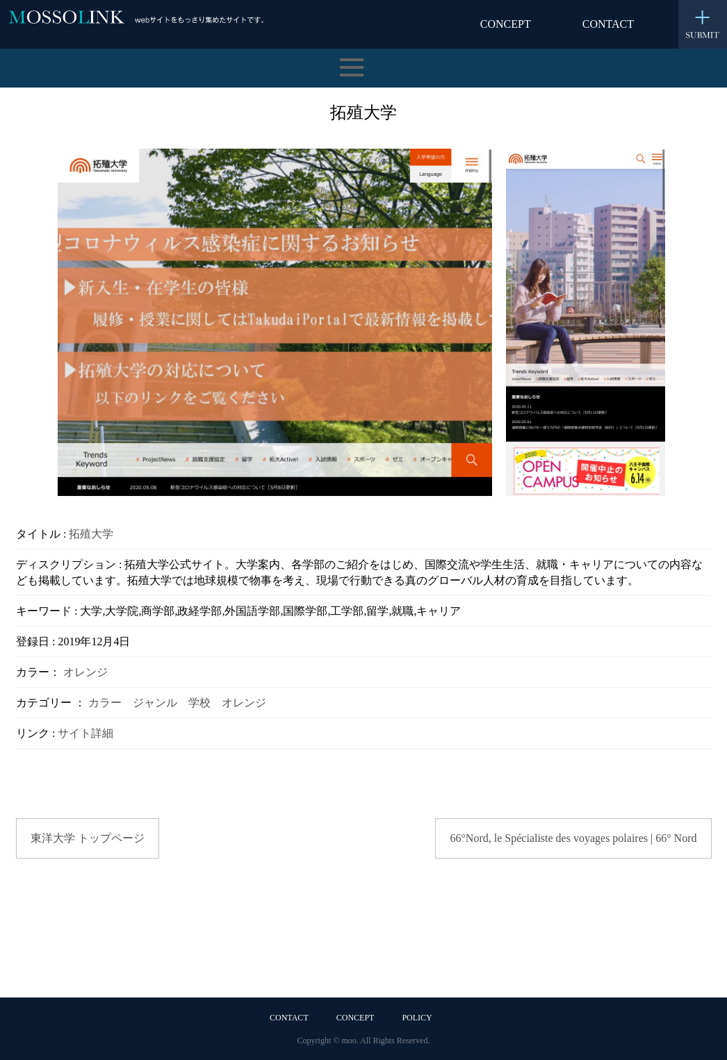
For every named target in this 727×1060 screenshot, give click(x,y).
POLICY (417, 1017)
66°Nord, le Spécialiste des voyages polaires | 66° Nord (573, 838)
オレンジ (85, 672)
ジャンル (155, 703)
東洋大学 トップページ (88, 838)
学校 (199, 703)
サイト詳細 (85, 733)
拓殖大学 (91, 534)
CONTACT (608, 24)
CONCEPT (505, 24)
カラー (105, 703)
